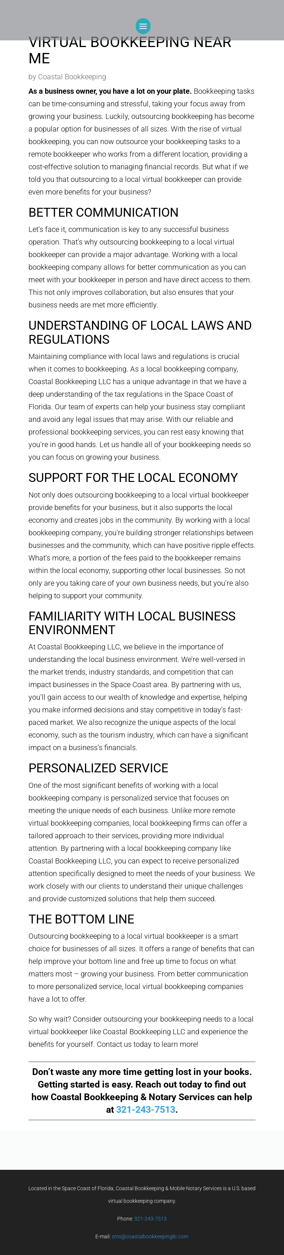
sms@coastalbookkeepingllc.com (150, 1236)
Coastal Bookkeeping (72, 76)
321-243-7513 (145, 1109)
